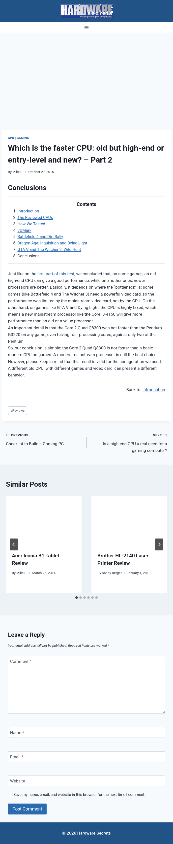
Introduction (28, 211)
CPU (11, 138)
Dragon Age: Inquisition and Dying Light (52, 243)
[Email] (86, 756)
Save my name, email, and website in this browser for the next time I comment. (79, 794)
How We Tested (31, 224)
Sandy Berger (112, 573)
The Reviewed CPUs (35, 217)
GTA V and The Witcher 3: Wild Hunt (49, 249)
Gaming (23, 138)
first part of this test (55, 273)
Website (17, 780)
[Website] (86, 781)
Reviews (17, 410)
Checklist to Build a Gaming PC (44, 439)
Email (17, 756)
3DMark (24, 230)
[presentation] (44, 521)
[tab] (76, 597)
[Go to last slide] (14, 544)
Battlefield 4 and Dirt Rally (40, 236)
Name (17, 732)
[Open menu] (86, 27)
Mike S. (17, 172)
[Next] (159, 544)
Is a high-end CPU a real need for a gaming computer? (129, 442)
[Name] (86, 732)
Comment (20, 661)
